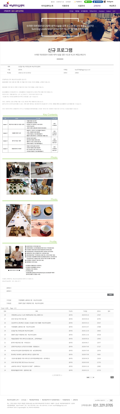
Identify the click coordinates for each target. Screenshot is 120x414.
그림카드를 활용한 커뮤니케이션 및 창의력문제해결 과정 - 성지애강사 (30, 358)
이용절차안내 (66, 400)
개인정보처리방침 (34, 400)
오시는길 (23, 400)
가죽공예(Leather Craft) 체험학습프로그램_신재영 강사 (27, 315)
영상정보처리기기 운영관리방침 (50, 400)
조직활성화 (84, 11)
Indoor (108, 11)
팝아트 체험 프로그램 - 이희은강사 (20, 343)
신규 (114, 11)
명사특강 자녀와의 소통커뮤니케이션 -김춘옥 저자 (25, 354)
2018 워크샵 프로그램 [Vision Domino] (22, 362)
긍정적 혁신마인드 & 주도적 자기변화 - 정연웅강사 (25, 346)
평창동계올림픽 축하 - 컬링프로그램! (21, 370)
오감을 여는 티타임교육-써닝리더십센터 (22, 331)
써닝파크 (112, 5)
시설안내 (81, 5)
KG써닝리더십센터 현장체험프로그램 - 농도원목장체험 (26, 350)
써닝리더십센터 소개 (12, 400)
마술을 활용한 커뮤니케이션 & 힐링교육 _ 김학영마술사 (26, 339)
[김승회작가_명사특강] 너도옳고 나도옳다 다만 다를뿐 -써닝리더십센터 (31, 323)
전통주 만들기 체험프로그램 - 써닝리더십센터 (23, 335)
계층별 (77, 11)
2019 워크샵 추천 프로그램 (18, 319)
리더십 (71, 11)
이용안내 (65, 5)
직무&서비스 (93, 11)
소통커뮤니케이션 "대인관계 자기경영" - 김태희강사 (25, 366)
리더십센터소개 (47, 5)
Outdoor (102, 11)
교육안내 (97, 5)
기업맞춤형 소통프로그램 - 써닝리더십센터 (23, 327)
